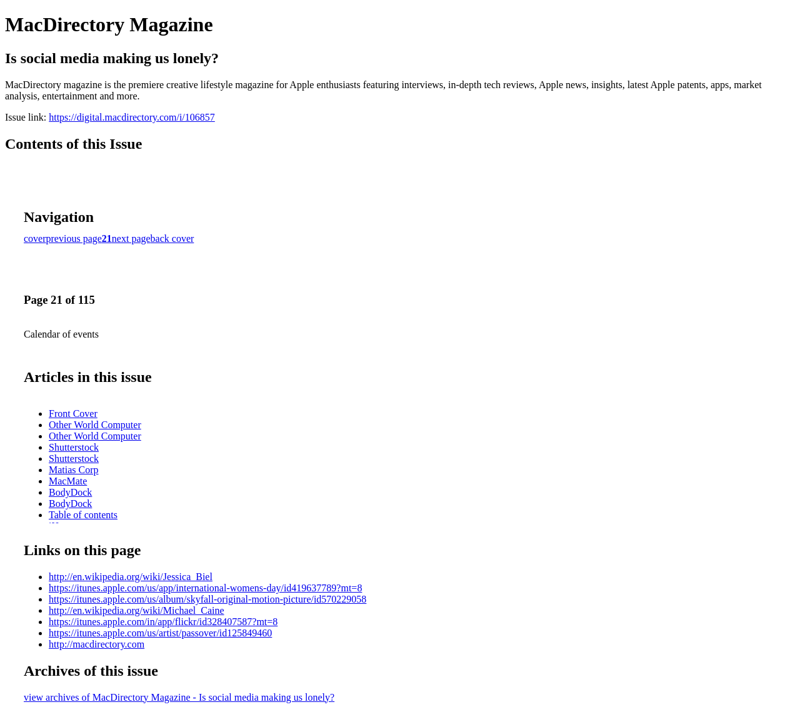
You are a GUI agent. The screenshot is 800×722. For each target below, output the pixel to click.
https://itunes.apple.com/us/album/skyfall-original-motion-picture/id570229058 (207, 599)
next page (131, 238)
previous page (74, 238)
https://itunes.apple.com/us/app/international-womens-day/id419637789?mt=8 (205, 588)
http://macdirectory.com (96, 644)
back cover (172, 238)
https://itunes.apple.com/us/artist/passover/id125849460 (160, 633)
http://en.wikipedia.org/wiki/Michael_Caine (136, 610)
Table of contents (83, 514)
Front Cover (73, 413)
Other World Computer (95, 424)
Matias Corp (74, 469)
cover (35, 238)
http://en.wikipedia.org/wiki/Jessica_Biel (130, 576)
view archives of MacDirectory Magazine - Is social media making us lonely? (179, 697)
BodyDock (70, 492)
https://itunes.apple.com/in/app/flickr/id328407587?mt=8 (163, 621)
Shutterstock (74, 447)
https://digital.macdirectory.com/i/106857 (132, 117)
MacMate (68, 481)
